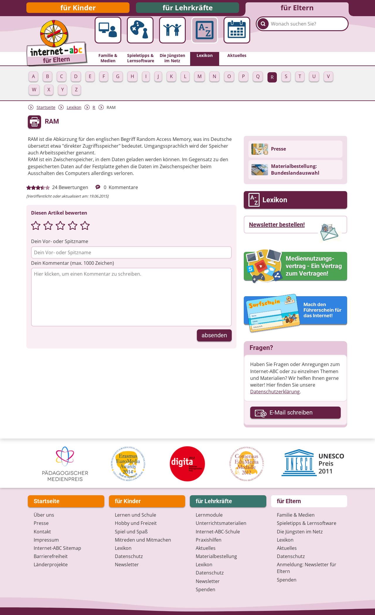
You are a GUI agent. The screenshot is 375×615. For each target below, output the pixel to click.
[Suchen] (263, 38)
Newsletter (127, 565)
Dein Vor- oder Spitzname (59, 245)
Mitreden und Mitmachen (143, 540)
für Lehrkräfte (188, 9)
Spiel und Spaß (131, 531)
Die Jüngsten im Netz (300, 531)
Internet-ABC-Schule (218, 531)
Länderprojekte (51, 565)
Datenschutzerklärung (275, 395)
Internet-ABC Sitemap (57, 548)
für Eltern (297, 9)
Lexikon (74, 111)
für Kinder (78, 9)
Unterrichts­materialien (221, 523)
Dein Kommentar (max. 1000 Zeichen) (72, 267)
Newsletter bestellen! (277, 228)
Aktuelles (206, 548)
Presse (41, 523)
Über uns (44, 515)
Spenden (205, 589)
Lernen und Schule (135, 515)
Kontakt (42, 531)
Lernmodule (209, 515)
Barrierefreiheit (51, 556)
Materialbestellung (216, 556)
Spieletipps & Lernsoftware (306, 523)
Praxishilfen (208, 540)
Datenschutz (129, 556)
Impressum (46, 540)
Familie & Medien (296, 515)
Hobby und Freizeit (136, 523)
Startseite (46, 111)
